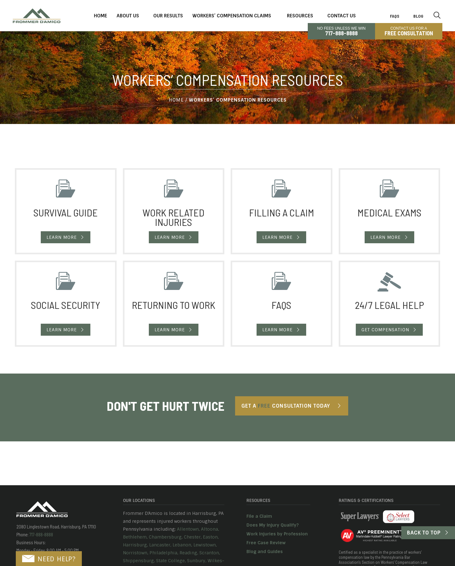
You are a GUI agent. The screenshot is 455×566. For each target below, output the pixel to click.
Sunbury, (196, 560)
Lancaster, (160, 545)
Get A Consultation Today (285, 406)
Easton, (211, 537)
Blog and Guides (264, 551)
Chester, (193, 537)
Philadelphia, (163, 553)
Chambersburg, (166, 537)
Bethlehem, (135, 537)
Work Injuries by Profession (277, 534)
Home (100, 16)
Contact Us (341, 16)
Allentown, (188, 529)
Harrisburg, (135, 545)
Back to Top (424, 532)
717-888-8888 (40, 534)
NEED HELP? (49, 559)
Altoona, (210, 529)
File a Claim (259, 516)
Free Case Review (266, 542)
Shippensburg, (139, 560)
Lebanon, (182, 545)
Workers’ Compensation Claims (231, 16)
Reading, (188, 553)
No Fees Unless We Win (341, 31)
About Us (128, 16)
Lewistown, (205, 545)
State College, (171, 560)
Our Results (168, 16)
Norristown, (135, 553)
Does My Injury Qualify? (272, 525)
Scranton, (209, 553)
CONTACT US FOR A (409, 31)
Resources (300, 16)
